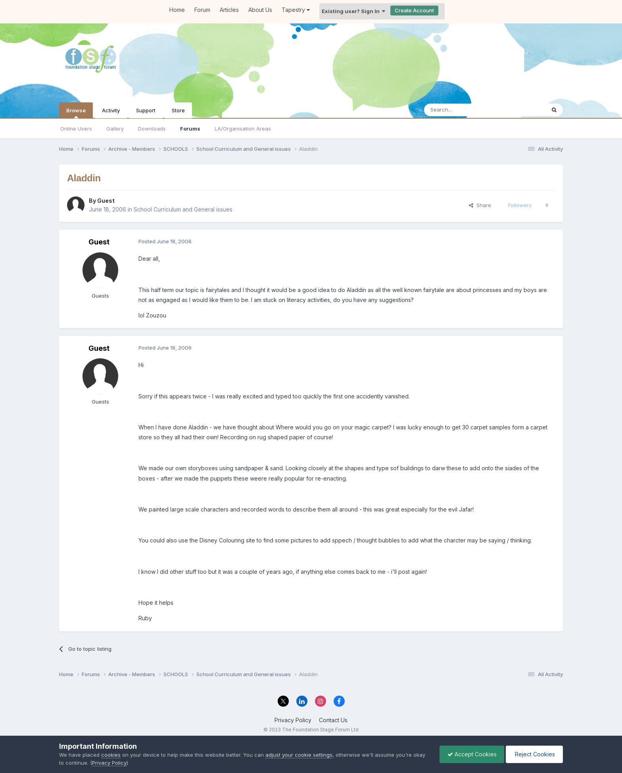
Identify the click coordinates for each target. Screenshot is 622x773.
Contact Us (333, 720)
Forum (202, 9)
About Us (260, 9)
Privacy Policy (293, 720)
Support (146, 110)
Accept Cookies (470, 754)
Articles (229, 9)
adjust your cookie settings (298, 755)
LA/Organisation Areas (243, 128)
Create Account (414, 10)
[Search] (464, 110)
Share (480, 205)
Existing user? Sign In (353, 11)
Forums (190, 128)
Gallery (115, 128)
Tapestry (296, 9)
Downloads (152, 128)
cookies (111, 755)
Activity (111, 110)
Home (177, 9)
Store (178, 110)
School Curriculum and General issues (183, 209)
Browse (76, 112)
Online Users (76, 128)
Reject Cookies (534, 754)
